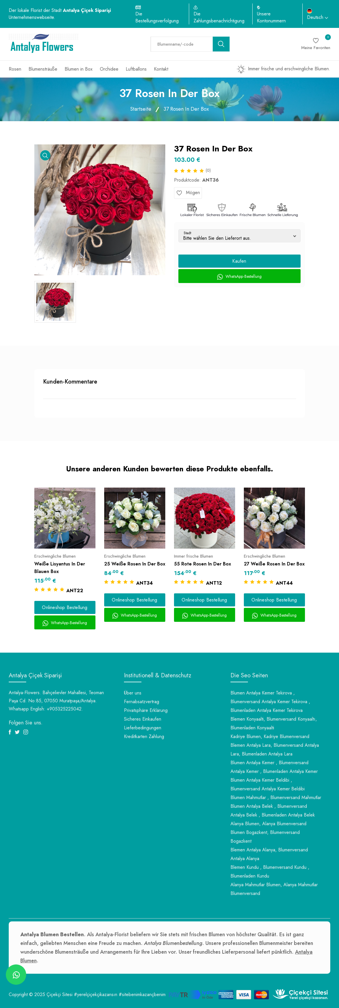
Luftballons (136, 69)
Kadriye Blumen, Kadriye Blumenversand (269, 736)
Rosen (15, 69)
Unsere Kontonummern (271, 17)
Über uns (132, 693)
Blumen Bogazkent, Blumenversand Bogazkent (265, 836)
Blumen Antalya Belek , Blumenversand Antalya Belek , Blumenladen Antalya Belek (272, 810)
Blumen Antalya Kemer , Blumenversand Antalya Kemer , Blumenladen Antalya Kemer (274, 767)
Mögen (188, 192)
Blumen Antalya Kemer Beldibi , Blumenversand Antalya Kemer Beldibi (267, 784)
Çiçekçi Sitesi (59, 994)
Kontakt (161, 69)
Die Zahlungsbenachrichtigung (219, 17)
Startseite (140, 108)
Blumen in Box (79, 69)
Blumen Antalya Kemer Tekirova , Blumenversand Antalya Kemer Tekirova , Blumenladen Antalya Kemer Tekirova (270, 702)
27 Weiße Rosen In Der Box (274, 564)
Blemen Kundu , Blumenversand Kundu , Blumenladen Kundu (269, 871)
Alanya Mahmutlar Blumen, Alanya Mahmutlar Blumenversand (274, 889)
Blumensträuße (43, 69)
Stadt (187, 233)
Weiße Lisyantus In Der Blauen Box (59, 568)
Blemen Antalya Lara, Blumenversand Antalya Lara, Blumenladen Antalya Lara (274, 749)
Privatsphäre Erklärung (146, 710)
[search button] (221, 44)
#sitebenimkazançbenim (142, 994)
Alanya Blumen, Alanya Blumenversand (268, 823)
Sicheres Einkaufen (142, 719)
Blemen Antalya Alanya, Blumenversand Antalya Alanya (269, 854)
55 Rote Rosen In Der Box (202, 564)
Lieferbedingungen (142, 727)
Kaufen (239, 261)
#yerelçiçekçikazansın (95, 994)
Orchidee (109, 69)
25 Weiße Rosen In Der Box (134, 564)
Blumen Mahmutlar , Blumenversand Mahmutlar (275, 797)
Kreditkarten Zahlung (144, 736)
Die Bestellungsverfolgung (157, 17)
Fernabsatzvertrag (141, 701)
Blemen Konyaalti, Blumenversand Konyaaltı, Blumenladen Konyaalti (273, 723)
